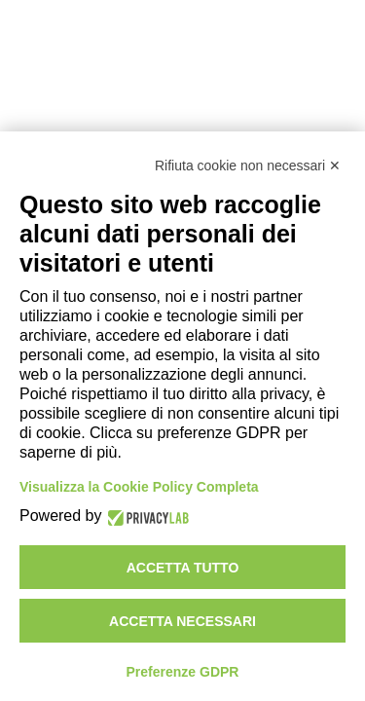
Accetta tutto (183, 567)
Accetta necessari (182, 621)
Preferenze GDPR (183, 672)
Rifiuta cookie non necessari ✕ (248, 165)
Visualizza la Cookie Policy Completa (139, 487)
